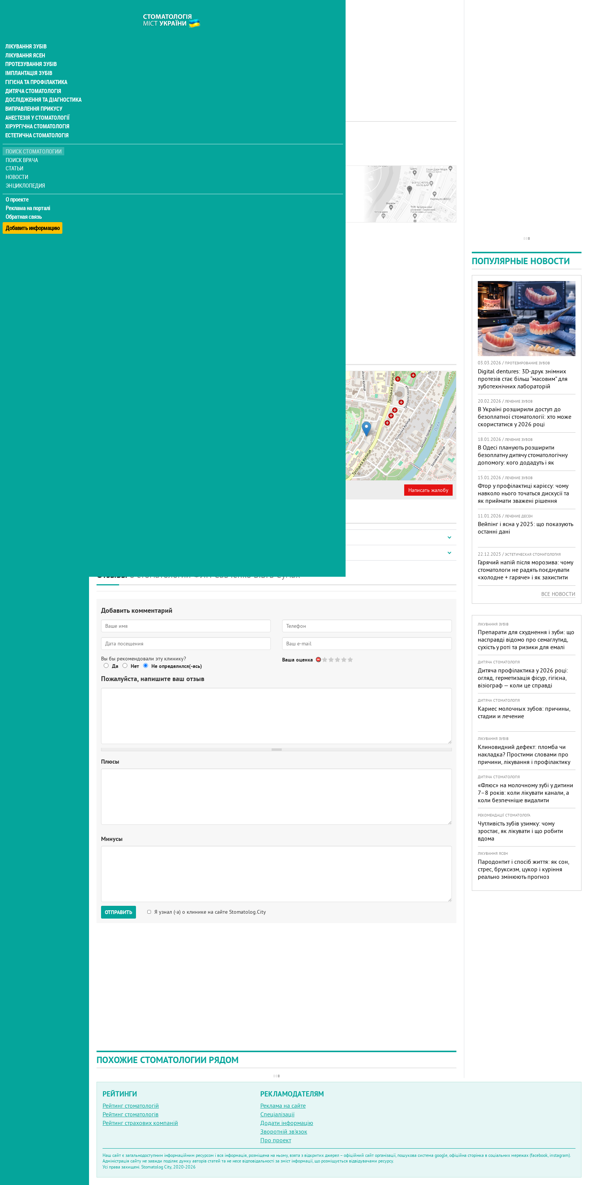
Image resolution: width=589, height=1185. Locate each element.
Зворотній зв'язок (283, 1131)
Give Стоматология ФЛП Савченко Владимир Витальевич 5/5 (350, 659)
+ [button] (286, 381)
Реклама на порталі (28, 194)
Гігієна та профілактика (36, 68)
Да (115, 666)
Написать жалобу (428, 490)
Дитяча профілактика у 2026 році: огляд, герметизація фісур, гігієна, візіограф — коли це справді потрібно (523, 681)
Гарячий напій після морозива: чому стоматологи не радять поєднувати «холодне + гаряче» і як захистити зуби (525, 573)
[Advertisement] (276, 52)
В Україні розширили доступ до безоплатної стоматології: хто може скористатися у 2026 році (524, 416)
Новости (17, 163)
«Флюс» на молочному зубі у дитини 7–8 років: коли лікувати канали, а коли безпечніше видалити (525, 792)
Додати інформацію (286, 1122)
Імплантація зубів (28, 59)
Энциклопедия (26, 171)
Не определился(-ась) (176, 666)
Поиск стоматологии (33, 137)
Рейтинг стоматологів (131, 1114)
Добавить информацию (33, 211)
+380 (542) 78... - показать (142, 443)
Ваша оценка (297, 659)
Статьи (15, 154)
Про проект (275, 1140)
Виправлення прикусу (33, 95)
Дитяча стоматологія (32, 77)
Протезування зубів (30, 50)
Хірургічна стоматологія (36, 113)
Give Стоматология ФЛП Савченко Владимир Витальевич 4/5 (344, 659)
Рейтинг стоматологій (131, 1105)
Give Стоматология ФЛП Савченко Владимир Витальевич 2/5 (331, 659)
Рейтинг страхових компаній (140, 1122)
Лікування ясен (25, 41)
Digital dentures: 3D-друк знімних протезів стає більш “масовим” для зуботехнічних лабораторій (523, 378)
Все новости (558, 594)
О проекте (17, 185)
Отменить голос (319, 659)
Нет (135, 666)
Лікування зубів (26, 32)
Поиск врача (22, 146)
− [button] (286, 392)
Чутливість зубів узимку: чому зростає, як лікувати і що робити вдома (520, 831)
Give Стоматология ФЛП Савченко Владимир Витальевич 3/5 (338, 659)
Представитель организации (137, 490)
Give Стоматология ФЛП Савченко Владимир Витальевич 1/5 (325, 659)
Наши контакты (122, 182)
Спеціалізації (277, 1114)
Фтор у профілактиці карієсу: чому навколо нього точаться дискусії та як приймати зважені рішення (523, 493)
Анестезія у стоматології (36, 104)
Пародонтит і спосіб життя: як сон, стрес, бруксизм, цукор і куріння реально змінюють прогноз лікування (523, 873)
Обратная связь (24, 203)
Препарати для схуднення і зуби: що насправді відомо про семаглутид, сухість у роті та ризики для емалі (526, 639)
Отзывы (112, 191)
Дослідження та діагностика (41, 86)
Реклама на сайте (283, 1105)
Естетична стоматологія (36, 122)
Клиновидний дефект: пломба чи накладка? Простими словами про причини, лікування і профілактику (524, 754)
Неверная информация (210, 490)
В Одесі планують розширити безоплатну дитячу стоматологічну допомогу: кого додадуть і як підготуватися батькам (522, 459)
